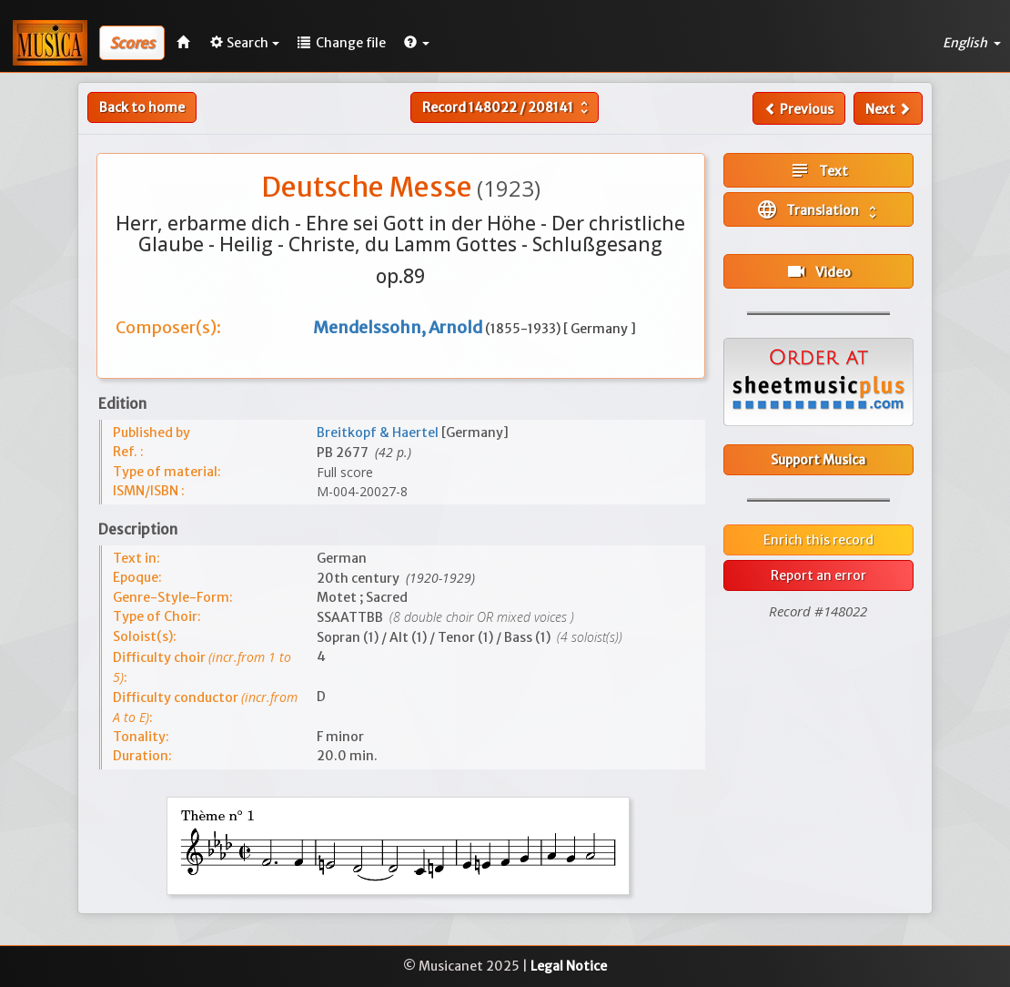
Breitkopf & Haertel (379, 432)
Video (818, 271)
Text (818, 170)
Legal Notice (568, 966)
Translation (818, 209)
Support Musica (818, 460)
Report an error (818, 575)
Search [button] (244, 43)
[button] (417, 43)
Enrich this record (818, 540)
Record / (507, 107)
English (972, 43)
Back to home (142, 107)
